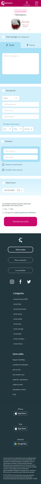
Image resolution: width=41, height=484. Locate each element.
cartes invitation (18, 339)
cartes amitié (17, 319)
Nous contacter (20, 260)
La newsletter (20, 270)
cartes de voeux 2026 (20, 299)
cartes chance (18, 344)
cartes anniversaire (19, 309)
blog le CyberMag (19, 360)
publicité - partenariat (20, 379)
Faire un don (20, 250)
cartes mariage (18, 329)
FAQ (14, 394)
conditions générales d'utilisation (24, 212)
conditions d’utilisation (20, 365)
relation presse (18, 384)
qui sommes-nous (18, 375)
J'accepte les (20, 212)
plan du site (16, 370)
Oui (5, 209)
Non (11, 209)
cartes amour (17, 314)
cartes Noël (17, 304)
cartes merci (17, 324)
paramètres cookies (19, 389)
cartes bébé (17, 334)
